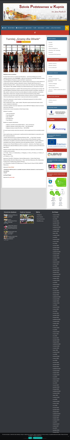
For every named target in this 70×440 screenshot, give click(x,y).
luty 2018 (55, 405)
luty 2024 (55, 266)
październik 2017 (56, 413)
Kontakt (50, 42)
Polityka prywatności (37, 437)
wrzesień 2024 (56, 253)
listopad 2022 (56, 294)
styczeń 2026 (56, 221)
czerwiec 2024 (56, 257)
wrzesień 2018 (56, 393)
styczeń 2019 (56, 385)
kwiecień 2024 (56, 262)
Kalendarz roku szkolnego (54, 50)
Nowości (51, 102)
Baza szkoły (41, 27)
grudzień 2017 (56, 409)
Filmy (34, 27)
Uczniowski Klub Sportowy (55, 54)
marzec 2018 (56, 403)
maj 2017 (55, 421)
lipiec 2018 (55, 395)
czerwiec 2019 (56, 374)
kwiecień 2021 (56, 331)
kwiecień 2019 (56, 378)
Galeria (28, 27)
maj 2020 (55, 354)
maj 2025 (55, 237)
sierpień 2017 (56, 417)
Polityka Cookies (56, 27)
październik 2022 (56, 296)
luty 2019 (55, 383)
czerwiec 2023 (56, 280)
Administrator (26, 41)
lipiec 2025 (55, 233)
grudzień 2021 (56, 315)
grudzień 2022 (56, 292)
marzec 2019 (56, 380)
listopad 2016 (56, 432)
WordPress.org (40, 221)
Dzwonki (51, 52)
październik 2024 (56, 251)
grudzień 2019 (56, 364)
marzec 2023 (56, 286)
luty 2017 (55, 428)
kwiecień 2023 (56, 284)
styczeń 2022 (56, 313)
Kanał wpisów (40, 216)
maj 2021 (55, 329)
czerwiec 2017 (56, 419)
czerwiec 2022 (56, 303)
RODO (47, 27)
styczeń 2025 (56, 245)
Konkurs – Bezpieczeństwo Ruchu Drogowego (12, 221)
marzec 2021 (56, 333)
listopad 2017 (56, 411)
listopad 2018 (56, 389)
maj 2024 (55, 259)
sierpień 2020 (56, 348)
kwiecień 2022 (56, 307)
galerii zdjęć (12, 177)
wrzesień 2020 (56, 346)
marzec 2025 (56, 241)
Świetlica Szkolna (52, 65)
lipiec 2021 (55, 325)
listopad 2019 (56, 366)
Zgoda (30, 437)
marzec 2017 (56, 426)
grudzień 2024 (56, 247)
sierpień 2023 (56, 278)
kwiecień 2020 (56, 356)
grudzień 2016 (56, 430)
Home (4, 27)
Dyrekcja (51, 46)
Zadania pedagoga (53, 83)
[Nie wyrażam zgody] (68, 436)
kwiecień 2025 (56, 239)
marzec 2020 (56, 358)
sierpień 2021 (56, 323)
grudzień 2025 (56, 223)
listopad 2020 (56, 342)
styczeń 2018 (56, 407)
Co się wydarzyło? (53, 67)
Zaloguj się (39, 214)
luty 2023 (55, 288)
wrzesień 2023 (56, 276)
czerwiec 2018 (56, 397)
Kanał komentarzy (41, 218)
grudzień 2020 (56, 339)
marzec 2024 (56, 264)
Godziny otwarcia (53, 63)
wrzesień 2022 (56, 298)
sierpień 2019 (56, 372)
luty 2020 (55, 360)
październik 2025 (56, 227)
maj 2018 (55, 399)
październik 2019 (56, 368)
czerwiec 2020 (56, 352)
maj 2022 (55, 305)
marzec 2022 (56, 309)
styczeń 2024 (56, 268)
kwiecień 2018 (56, 401)
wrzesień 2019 (56, 370)
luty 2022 (55, 311)
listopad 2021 (56, 317)
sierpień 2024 (56, 255)
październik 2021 (56, 319)
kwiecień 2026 (56, 214)
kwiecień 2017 (56, 424)
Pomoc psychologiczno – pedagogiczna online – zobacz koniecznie (54, 80)
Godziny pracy (52, 85)
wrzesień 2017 (56, 415)
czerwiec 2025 (56, 235)
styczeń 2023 (56, 290)
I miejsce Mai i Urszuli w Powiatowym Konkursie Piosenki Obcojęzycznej (12, 227)
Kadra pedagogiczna (53, 48)
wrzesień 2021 (56, 321)
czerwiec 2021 (56, 327)
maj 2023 (55, 282)
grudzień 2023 (56, 270)
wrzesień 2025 (56, 229)
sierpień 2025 (56, 231)
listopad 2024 (56, 249)
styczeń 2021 (56, 337)
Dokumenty (20, 27)
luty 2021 (55, 335)
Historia (11, 27)
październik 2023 (56, 274)
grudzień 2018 (56, 387)
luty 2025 (55, 243)
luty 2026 (55, 218)
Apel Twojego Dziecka (54, 87)
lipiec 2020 (55, 350)
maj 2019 (55, 376)
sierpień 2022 (56, 300)
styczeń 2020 (56, 362)
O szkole (51, 44)
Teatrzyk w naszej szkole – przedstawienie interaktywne (12, 237)
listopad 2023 (56, 272)
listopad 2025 (56, 225)
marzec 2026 (56, 216)
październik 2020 (56, 344)
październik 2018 (56, 391)
